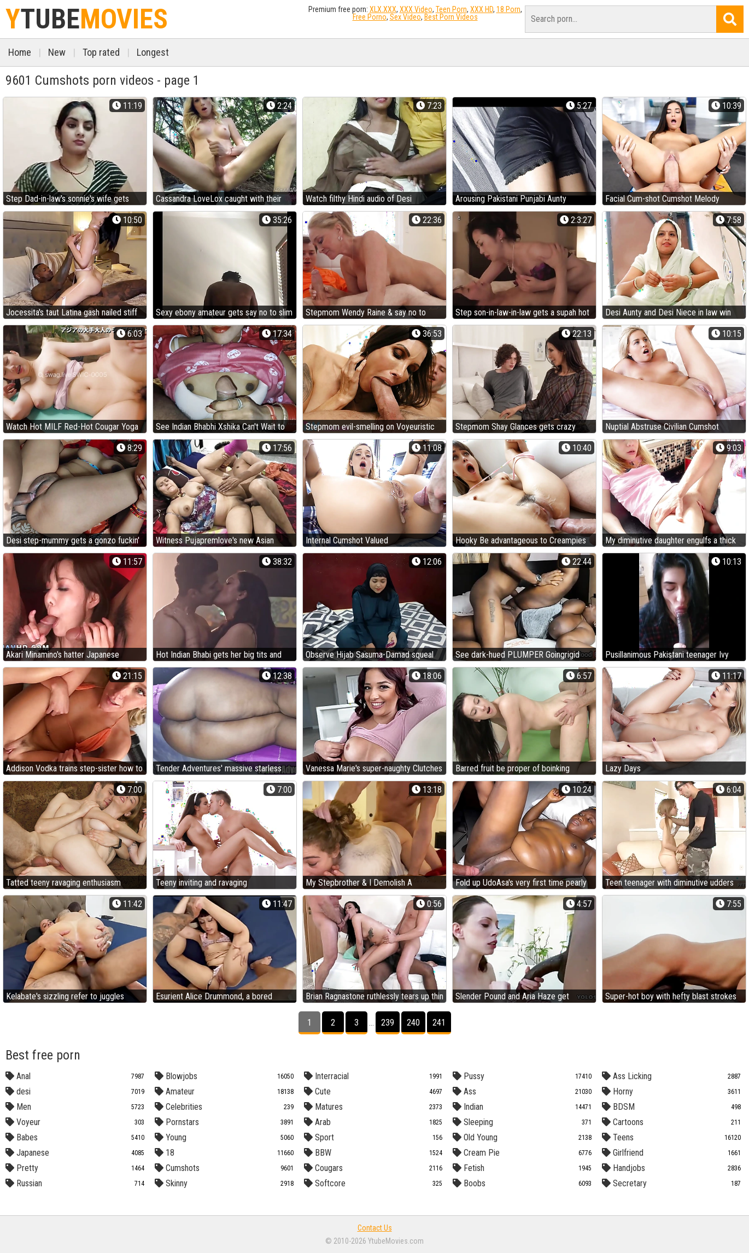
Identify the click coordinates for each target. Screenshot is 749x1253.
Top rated (101, 52)
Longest (153, 52)
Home (19, 52)
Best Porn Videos (451, 17)
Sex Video (405, 17)
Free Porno (370, 17)
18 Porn (508, 9)
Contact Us (375, 1227)
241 (439, 1022)
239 (387, 1022)
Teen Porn (451, 9)
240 (413, 1022)
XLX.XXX (383, 9)
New (57, 52)
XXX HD (481, 9)
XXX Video (416, 9)
